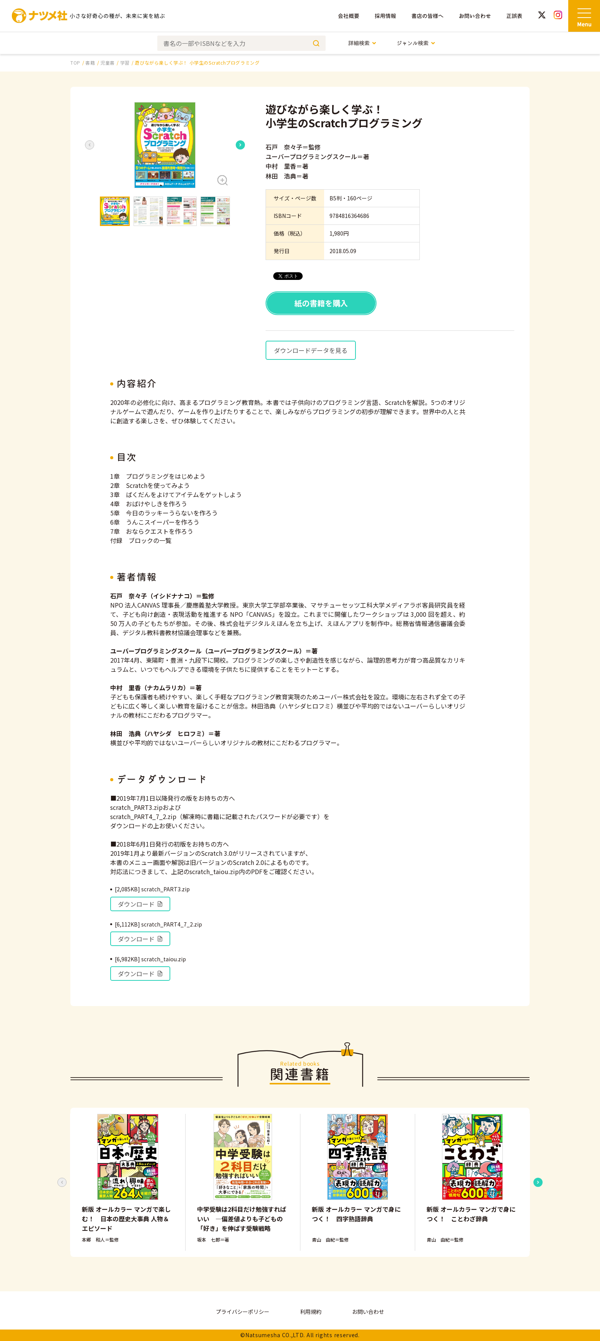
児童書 (107, 62)
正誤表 (514, 16)
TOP (75, 62)
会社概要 (348, 16)
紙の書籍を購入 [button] (321, 303)
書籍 (90, 62)
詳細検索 (362, 43)
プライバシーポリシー (242, 1311)
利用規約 (310, 1311)
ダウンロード (140, 904)
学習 (125, 62)
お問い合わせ (475, 16)
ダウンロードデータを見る (310, 350)
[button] (165, 145)
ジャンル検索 (416, 43)
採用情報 (385, 16)
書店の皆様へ (427, 16)
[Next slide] (240, 145)
